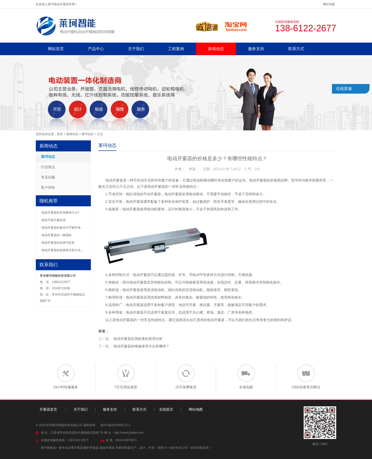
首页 (60, 134)
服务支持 (256, 49)
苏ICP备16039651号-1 (115, 425)
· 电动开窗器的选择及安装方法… (62, 250)
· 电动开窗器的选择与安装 (57, 242)
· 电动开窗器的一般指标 (56, 235)
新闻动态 (216, 49)
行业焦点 (48, 167)
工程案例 (176, 49)
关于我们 (136, 49)
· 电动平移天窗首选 (53, 220)
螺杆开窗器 (91, 447)
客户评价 (48, 188)
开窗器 (155, 194)
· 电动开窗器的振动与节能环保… (62, 227)
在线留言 (166, 409)
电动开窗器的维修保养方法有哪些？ (141, 346)
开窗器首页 (48, 409)
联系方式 (296, 49)
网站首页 (56, 49)
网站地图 (329, 4)
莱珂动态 (88, 134)
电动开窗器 (114, 180)
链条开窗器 (107, 447)
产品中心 (96, 49)
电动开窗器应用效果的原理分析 (137, 339)
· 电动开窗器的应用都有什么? (59, 212)
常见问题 (48, 177)
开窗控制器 (122, 447)
